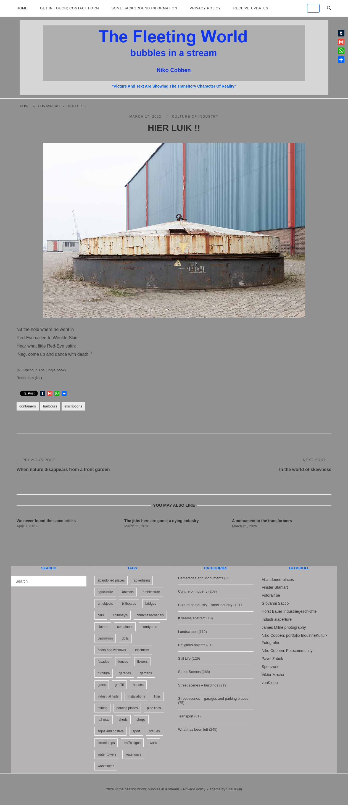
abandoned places (111, 580)
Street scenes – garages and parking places (213, 698)
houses (138, 685)
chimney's (120, 615)
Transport (185, 716)
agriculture (105, 592)
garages (125, 673)
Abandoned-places (278, 579)
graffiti (119, 685)
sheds (123, 720)
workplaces (105, 766)
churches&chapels (150, 615)
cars (100, 615)
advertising (142, 580)
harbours (50, 406)
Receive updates (250, 8)
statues (154, 731)
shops (141, 720)
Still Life (184, 658)
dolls (125, 638)
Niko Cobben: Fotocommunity (287, 650)
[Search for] (48, 581)
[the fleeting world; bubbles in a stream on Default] (313, 8)
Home (22, 8)
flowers (142, 662)
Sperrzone (271, 666)
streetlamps (106, 743)
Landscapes (187, 632)
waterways (133, 754)
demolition (105, 638)
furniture (103, 673)
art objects (105, 604)
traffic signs (132, 743)
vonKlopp (270, 682)
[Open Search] (329, 8)
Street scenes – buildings (198, 685)
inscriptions (73, 406)
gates (101, 685)
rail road (103, 720)
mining (102, 708)
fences (123, 662)
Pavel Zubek (272, 658)
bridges (150, 604)
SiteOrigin (234, 789)
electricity (142, 650)
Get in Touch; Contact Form (69, 8)
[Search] (80, 579)
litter (157, 696)
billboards (129, 604)
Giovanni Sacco (275, 603)
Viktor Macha (273, 674)
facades (103, 662)
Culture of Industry (195, 117)
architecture (151, 592)
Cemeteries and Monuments (200, 578)
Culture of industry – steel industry (205, 605)
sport (136, 731)
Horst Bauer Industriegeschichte (289, 611)
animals (127, 592)
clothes (102, 627)
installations (136, 696)
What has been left (193, 729)
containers (48, 106)
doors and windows (111, 650)
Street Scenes (189, 672)
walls (153, 743)
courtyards (149, 627)
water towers (106, 754)
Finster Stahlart (275, 587)
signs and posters (110, 731)
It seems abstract (191, 618)
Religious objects (191, 645)
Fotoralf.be (271, 595)
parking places (127, 708)
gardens (146, 673)
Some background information (144, 8)
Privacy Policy (205, 8)
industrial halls (107, 696)
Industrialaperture (277, 619)
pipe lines (154, 708)
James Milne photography (284, 627)
